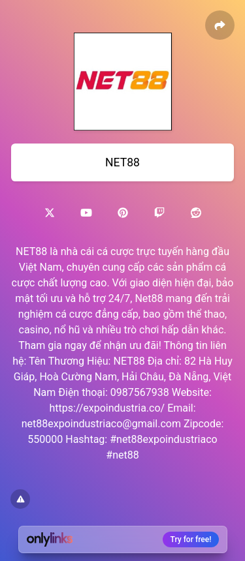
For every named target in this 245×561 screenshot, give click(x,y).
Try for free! (191, 539)
